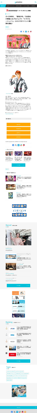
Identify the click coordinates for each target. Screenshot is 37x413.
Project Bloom (9, 377)
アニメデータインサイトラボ (19, 371)
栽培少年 (7, 26)
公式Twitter (18, 137)
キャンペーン (8, 13)
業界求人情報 (18, 5)
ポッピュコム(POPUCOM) (24, 373)
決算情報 (33, 5)
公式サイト (18, 132)
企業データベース (10, 5)
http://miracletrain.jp (9, 113)
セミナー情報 (26, 5)
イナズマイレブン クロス (10, 371)
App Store (18, 124)
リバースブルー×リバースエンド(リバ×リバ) (20, 375)
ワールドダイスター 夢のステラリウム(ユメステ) (19, 377)
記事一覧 (2, 5)
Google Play (18, 128)
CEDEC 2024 (18, 373)
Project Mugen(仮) (9, 375)
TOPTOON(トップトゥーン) (11, 373)
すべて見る (18, 165)
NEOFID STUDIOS (9, 380)
